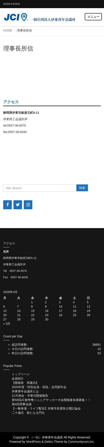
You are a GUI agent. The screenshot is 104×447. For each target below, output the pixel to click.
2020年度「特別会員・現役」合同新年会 (39, 387)
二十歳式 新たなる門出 (28, 412)
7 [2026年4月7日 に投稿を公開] (18, 306)
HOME (7, 30)
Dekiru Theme (54, 441)
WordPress (33, 441)
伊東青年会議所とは (25, 391)
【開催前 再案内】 (25, 382)
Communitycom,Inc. (81, 441)
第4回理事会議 (21, 404)
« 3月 (6, 323)
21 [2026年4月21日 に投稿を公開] (19, 315)
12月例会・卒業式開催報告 (30, 395)
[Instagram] (28, 204)
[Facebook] (7, 204)
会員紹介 (18, 378)
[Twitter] (17, 204)
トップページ (21, 374)
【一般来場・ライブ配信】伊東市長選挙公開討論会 (46, 408)
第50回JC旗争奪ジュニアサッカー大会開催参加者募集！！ (51, 400)
